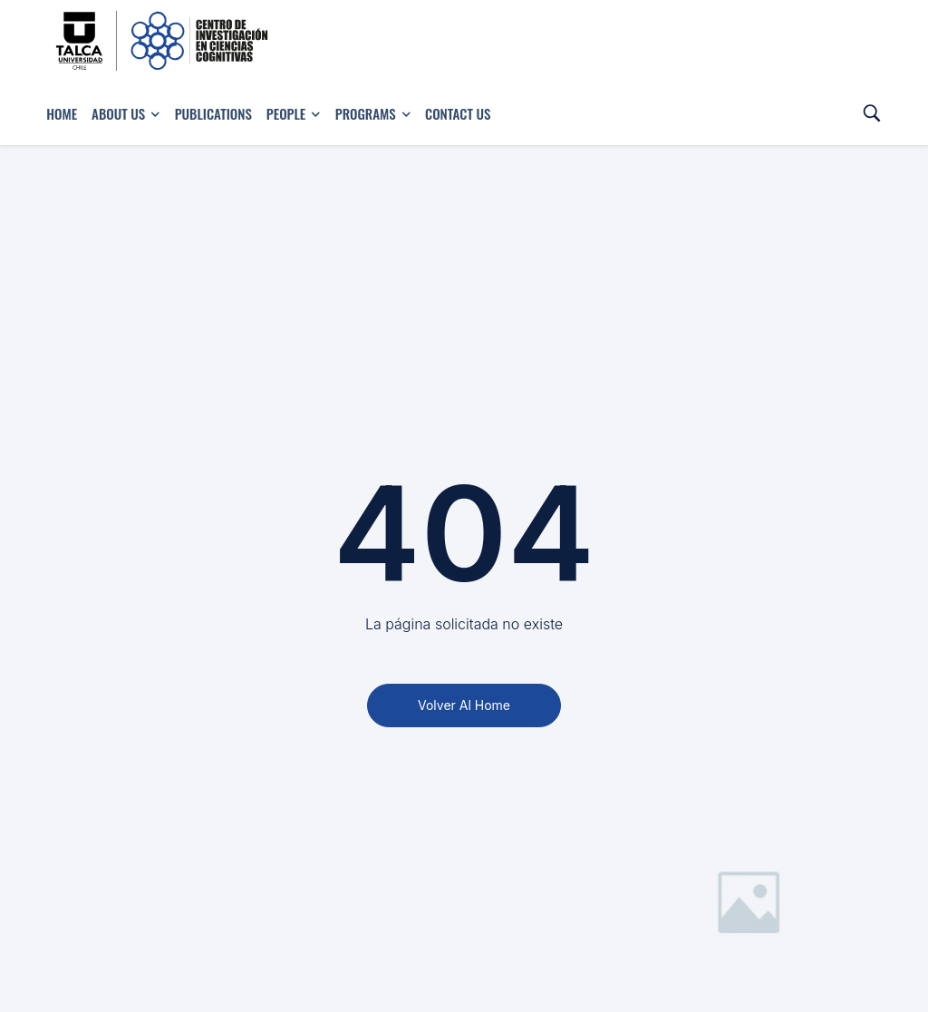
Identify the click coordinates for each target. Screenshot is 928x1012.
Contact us (457, 113)
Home (61, 113)
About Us (126, 113)
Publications (213, 113)
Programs (373, 113)
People (293, 113)
